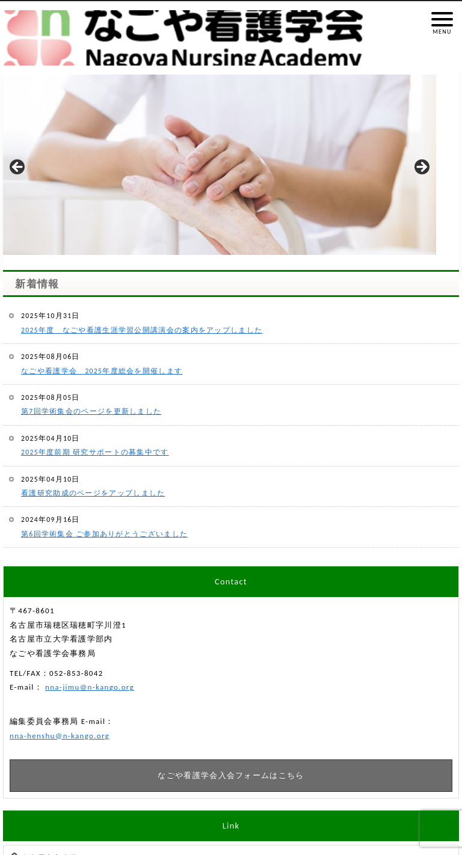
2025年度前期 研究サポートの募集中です (95, 452)
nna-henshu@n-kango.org (59, 735)
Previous (18, 168)
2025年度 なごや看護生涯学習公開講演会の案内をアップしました (141, 330)
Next (421, 168)
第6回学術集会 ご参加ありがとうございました (104, 534)
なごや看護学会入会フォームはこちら (231, 775)
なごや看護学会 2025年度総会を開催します (101, 371)
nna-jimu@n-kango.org (89, 686)
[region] (219, 171)
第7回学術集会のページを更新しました (91, 411)
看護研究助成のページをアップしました (93, 493)
